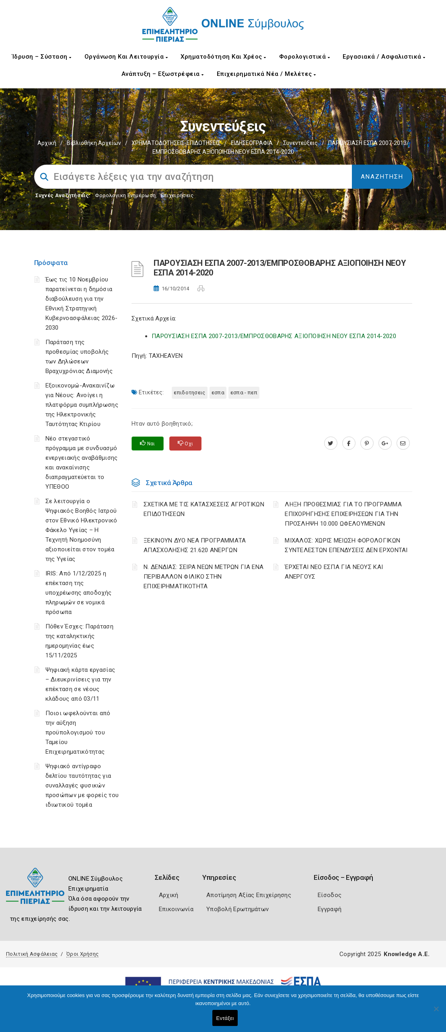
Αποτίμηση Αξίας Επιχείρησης (248, 895)
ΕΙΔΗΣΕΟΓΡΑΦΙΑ (252, 143)
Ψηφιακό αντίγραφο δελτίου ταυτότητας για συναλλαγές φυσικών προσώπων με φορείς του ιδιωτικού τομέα (82, 785)
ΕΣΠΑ (218, 393)
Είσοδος (329, 895)
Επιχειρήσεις (177, 195)
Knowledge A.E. (407, 954)
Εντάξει (225, 1018)
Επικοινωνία (176, 909)
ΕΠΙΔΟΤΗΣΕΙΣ (189, 393)
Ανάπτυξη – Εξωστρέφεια (162, 74)
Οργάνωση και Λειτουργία (126, 56)
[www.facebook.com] (349, 443)
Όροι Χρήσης (82, 954)
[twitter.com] (331, 443)
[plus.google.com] (385, 443)
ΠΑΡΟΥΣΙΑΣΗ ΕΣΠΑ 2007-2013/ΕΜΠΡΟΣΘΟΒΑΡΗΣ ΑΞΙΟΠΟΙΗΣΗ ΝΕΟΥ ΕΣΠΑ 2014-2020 (274, 336)
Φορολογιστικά (304, 56)
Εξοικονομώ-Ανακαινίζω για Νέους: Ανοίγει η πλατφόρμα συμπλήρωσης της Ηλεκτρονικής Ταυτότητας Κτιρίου (81, 405)
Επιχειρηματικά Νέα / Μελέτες (266, 74)
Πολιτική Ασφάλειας (32, 954)
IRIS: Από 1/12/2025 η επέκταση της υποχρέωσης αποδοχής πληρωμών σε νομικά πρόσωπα (78, 593)
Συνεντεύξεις (300, 143)
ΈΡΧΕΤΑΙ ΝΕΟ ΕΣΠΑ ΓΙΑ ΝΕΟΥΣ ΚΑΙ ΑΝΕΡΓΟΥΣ (334, 571)
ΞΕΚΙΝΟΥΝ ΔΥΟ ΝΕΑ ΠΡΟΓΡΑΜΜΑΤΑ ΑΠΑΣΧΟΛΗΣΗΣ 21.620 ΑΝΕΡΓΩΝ (195, 545)
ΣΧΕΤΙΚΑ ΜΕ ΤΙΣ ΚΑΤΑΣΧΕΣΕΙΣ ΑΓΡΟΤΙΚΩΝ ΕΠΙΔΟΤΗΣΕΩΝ (204, 509)
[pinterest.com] (367, 443)
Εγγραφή (329, 909)
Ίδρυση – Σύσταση (42, 56)
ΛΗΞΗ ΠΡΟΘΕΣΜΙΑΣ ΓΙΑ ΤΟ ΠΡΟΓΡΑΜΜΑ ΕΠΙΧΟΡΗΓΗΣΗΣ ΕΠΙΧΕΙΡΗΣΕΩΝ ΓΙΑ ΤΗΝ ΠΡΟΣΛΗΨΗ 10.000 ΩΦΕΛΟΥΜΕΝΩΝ (343, 514)
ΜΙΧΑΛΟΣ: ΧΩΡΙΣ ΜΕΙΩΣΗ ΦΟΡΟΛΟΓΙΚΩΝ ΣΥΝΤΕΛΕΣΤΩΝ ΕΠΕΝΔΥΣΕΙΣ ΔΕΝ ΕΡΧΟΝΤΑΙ (346, 545)
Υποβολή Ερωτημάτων (237, 909)
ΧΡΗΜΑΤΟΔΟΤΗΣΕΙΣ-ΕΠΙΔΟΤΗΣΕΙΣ (176, 143)
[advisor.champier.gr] (403, 443)
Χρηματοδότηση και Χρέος (223, 56)
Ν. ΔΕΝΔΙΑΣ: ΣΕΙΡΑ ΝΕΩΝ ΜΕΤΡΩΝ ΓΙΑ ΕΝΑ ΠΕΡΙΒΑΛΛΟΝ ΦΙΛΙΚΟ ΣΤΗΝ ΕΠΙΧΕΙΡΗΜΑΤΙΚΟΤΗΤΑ (203, 576)
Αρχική (46, 143)
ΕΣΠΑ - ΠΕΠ (243, 393)
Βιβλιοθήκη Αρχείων (94, 143)
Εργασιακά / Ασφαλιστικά (384, 56)
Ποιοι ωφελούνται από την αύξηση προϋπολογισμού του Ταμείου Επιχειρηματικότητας (78, 732)
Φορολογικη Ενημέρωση (125, 195)
